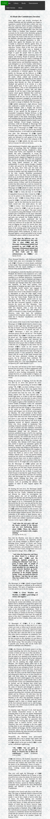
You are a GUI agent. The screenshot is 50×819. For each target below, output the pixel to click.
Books (24, 3)
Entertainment (33, 3)
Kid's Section (11, 8)
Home (8, 3)
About (20, 8)
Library (16, 3)
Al (11, 17)
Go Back (4, 3)
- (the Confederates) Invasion (26, 17)
